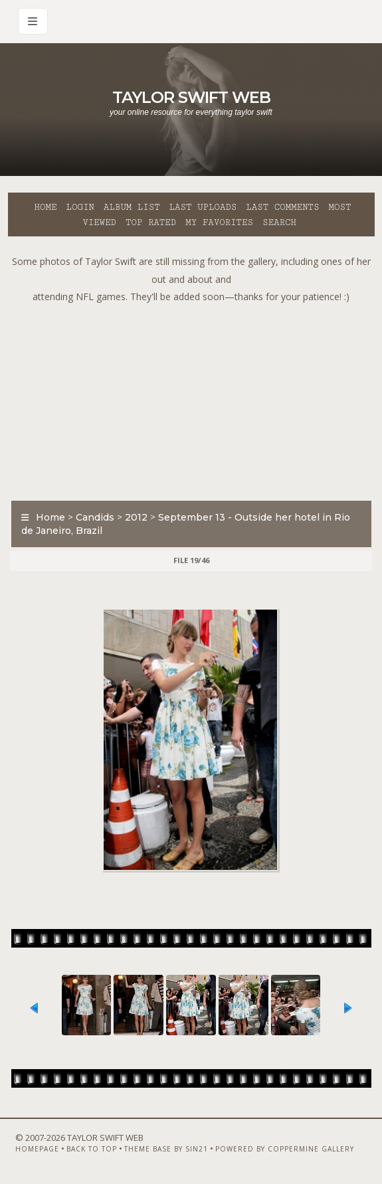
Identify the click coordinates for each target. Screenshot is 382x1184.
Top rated (151, 222)
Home (46, 207)
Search (279, 222)
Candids (95, 517)
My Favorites (219, 222)
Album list (132, 207)
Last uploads (203, 207)
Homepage (37, 1148)
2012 (136, 517)
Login (80, 207)
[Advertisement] (195, 399)
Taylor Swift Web (191, 97)
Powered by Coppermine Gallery (284, 1148)
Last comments (282, 207)
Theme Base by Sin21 (166, 1148)
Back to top (91, 1148)
